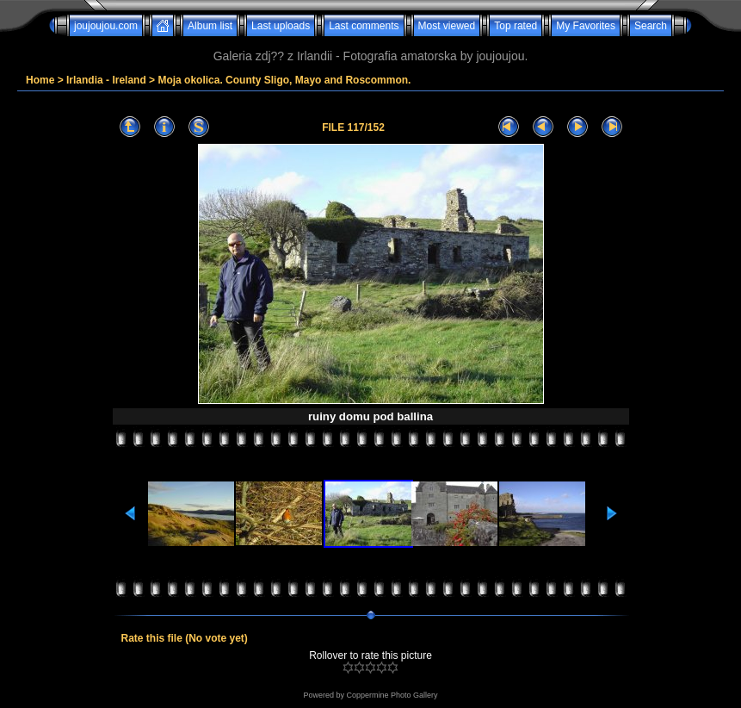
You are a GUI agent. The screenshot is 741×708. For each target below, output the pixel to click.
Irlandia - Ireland (106, 80)
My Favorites (585, 26)
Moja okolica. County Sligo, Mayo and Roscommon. (284, 80)
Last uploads (280, 26)
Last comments (363, 26)
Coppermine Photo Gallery (391, 695)
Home (40, 80)
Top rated (515, 26)
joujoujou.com (106, 26)
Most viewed (447, 26)
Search (650, 26)
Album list (210, 26)
